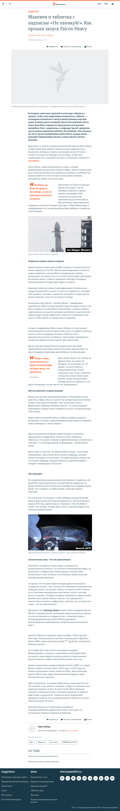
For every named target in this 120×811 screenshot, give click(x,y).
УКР (99, 4)
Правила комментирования (42, 782)
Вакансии (35, 795)
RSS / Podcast (6, 795)
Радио (4, 791)
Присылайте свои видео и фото (14, 777)
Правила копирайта (39, 786)
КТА (105, 4)
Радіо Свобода (47, 35)
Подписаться (6, 786)
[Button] (52, 46)
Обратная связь (37, 791)
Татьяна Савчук (34, 35)
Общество (33, 12)
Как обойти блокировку (11, 800)
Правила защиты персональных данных (44, 801)
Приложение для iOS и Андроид (14, 782)
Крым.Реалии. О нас (39, 777)
